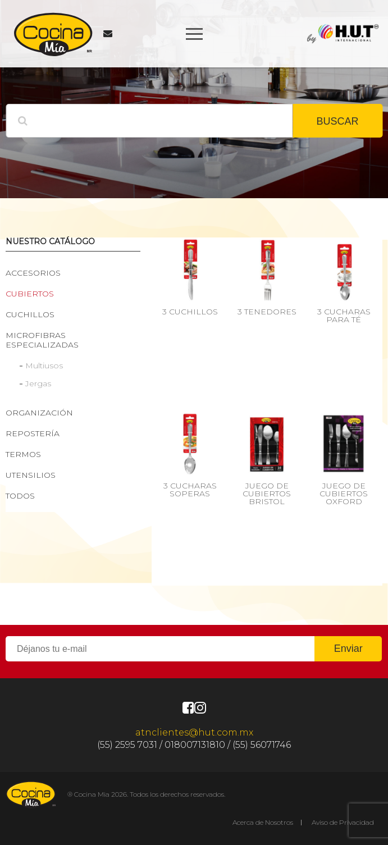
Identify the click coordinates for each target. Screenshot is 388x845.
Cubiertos (30, 294)
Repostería (33, 433)
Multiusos (44, 365)
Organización (39, 413)
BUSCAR (337, 121)
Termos (23, 454)
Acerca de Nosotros (262, 822)
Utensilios (31, 475)
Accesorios (33, 273)
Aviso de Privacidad (343, 822)
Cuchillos (30, 314)
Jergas (38, 383)
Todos (20, 496)
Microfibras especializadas (42, 340)
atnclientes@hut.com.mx (194, 732)
